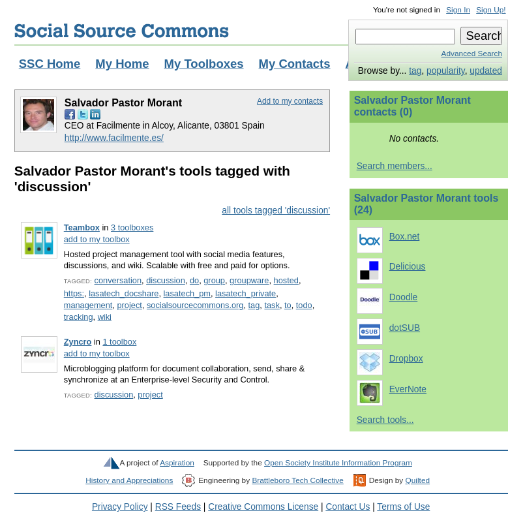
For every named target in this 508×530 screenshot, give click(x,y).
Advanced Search (471, 53)
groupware (249, 280)
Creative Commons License (263, 507)
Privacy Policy (120, 507)
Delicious (407, 267)
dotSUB (404, 328)
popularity (445, 71)
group (214, 280)
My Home (122, 63)
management (88, 305)
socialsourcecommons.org (195, 305)
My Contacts (295, 63)
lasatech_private (245, 293)
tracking (78, 317)
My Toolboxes (204, 63)
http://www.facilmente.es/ (114, 138)
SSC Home (50, 63)
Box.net (404, 237)
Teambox (82, 227)
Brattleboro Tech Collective (297, 480)
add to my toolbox (97, 239)
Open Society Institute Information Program (338, 462)
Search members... (394, 166)
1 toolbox (119, 342)
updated (486, 71)
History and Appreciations (129, 480)
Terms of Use (403, 507)
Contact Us (347, 507)
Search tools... (385, 420)
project (129, 305)
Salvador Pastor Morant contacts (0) (412, 106)
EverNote (407, 389)
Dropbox (406, 359)
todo (304, 305)
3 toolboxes (132, 227)
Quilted (418, 480)
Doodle (403, 297)
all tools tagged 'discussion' (276, 210)
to (287, 305)
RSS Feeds (178, 507)
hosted (286, 280)
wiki (105, 317)
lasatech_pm (187, 293)
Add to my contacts (290, 101)
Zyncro (78, 342)
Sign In (458, 9)
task (271, 305)
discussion (165, 280)
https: (74, 293)
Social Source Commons (121, 30)
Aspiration (177, 462)
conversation (118, 280)
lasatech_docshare (123, 293)
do (194, 280)
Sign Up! (490, 9)
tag (415, 71)
